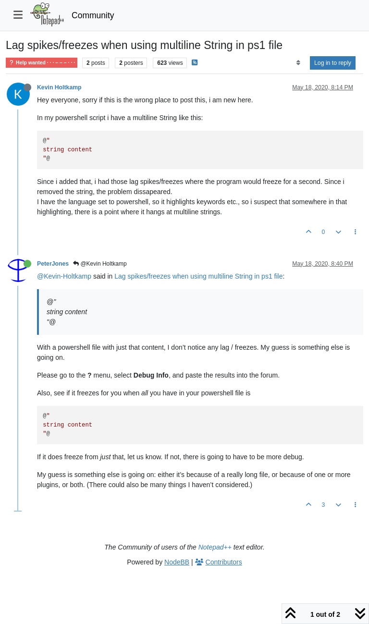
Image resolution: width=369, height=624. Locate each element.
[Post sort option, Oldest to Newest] (298, 63)
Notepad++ (215, 547)
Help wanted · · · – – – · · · (41, 63)
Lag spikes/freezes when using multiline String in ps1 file (198, 276)
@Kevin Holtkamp (100, 263)
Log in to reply (332, 63)
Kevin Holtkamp (59, 87)
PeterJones (53, 263)
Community (93, 15)
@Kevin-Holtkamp (64, 276)
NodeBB (176, 562)
